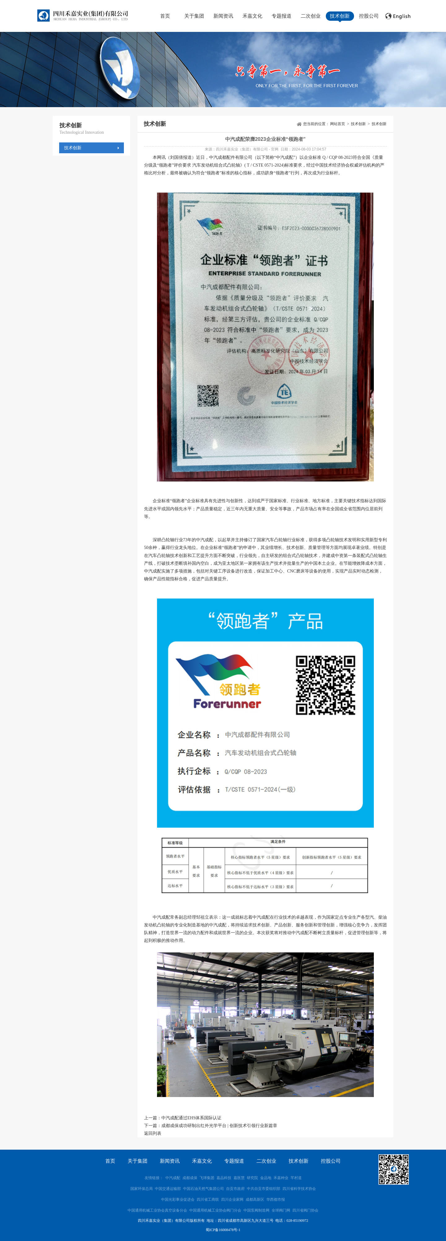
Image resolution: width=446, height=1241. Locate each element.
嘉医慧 (239, 1178)
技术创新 (340, 16)
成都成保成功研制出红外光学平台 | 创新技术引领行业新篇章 (219, 1125)
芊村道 (296, 1178)
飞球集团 (206, 1178)
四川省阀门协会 (305, 1210)
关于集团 (194, 16)
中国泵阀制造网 (256, 1210)
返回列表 (152, 1133)
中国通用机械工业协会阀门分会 (215, 1210)
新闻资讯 (223, 16)
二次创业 (311, 16)
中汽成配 (172, 1178)
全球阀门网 (281, 1210)
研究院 (252, 1178)
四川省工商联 (208, 1199)
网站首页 (337, 124)
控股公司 (369, 16)
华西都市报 (275, 1199)
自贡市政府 (235, 1189)
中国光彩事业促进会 (178, 1199)
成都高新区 (255, 1199)
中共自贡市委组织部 (264, 1189)
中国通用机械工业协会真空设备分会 (157, 1210)
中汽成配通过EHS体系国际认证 (191, 1118)
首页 (165, 16)
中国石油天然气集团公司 (203, 1189)
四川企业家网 (232, 1199)
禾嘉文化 (252, 16)
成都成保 (189, 1178)
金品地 (265, 1178)
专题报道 (281, 16)
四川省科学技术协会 (299, 1189)
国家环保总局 (141, 1189)
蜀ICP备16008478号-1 (223, 1230)
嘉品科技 (223, 1178)
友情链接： (154, 1178)
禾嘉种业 (280, 1178)
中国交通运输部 (168, 1189)
